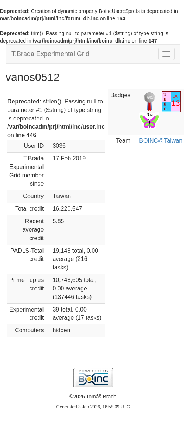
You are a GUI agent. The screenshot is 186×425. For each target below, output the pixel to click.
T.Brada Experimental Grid (50, 54)
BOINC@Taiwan (160, 140)
